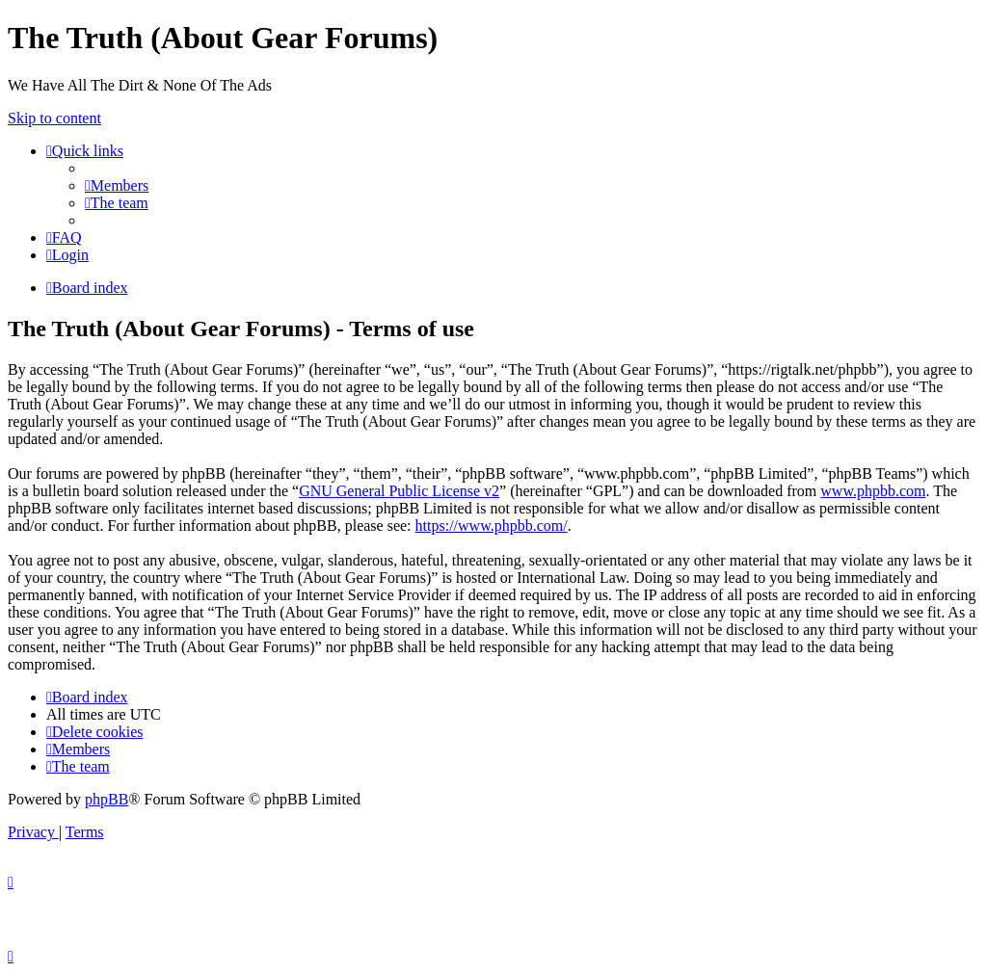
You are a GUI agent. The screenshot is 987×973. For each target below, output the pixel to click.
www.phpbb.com (872, 491)
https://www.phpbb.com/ (491, 525)
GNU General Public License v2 (399, 491)
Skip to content (54, 118)
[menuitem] (116, 185)
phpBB (106, 799)
